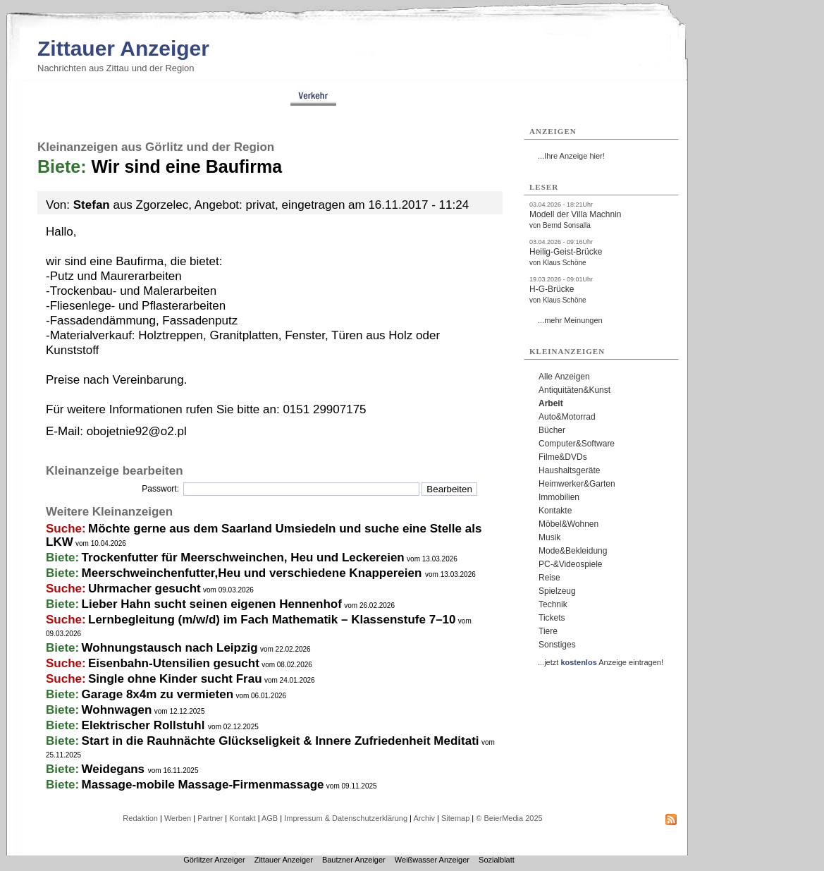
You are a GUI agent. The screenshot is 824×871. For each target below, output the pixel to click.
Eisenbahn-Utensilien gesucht (173, 663)
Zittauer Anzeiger (123, 48)
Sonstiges (557, 644)
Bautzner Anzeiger (354, 859)
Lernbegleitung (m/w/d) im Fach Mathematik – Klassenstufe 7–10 (271, 619)
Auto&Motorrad (567, 416)
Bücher (552, 430)
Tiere (548, 631)
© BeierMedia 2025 (509, 818)
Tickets (552, 617)
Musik (549, 537)
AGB (270, 818)
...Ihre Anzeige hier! (571, 155)
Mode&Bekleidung (573, 550)
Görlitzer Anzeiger (214, 859)
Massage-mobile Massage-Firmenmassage (203, 784)
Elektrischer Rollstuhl (145, 725)
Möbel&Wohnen (568, 524)
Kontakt (242, 818)
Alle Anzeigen (564, 376)
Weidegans (115, 769)
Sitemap (455, 818)
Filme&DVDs (563, 457)
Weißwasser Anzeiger (432, 859)
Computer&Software (577, 443)
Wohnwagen (117, 710)
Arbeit (551, 403)
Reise (549, 577)
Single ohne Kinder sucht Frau (175, 679)
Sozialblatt (497, 859)
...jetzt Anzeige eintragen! (600, 662)
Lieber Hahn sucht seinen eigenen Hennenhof (212, 604)
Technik (553, 604)
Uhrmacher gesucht (144, 588)
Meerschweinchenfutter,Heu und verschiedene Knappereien (253, 573)
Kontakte (555, 510)
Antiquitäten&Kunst (574, 390)
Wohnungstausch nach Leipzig (170, 647)
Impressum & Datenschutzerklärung (345, 818)
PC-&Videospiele (571, 564)
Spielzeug (557, 591)
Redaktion (140, 818)
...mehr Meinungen (570, 320)
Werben (177, 818)
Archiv (424, 818)
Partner (210, 818)
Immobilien (559, 497)
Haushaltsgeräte (569, 470)
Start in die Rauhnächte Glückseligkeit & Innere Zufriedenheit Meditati (280, 741)
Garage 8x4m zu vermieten (157, 694)
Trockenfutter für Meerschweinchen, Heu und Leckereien (243, 557)
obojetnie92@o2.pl (137, 431)
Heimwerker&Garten (577, 483)
